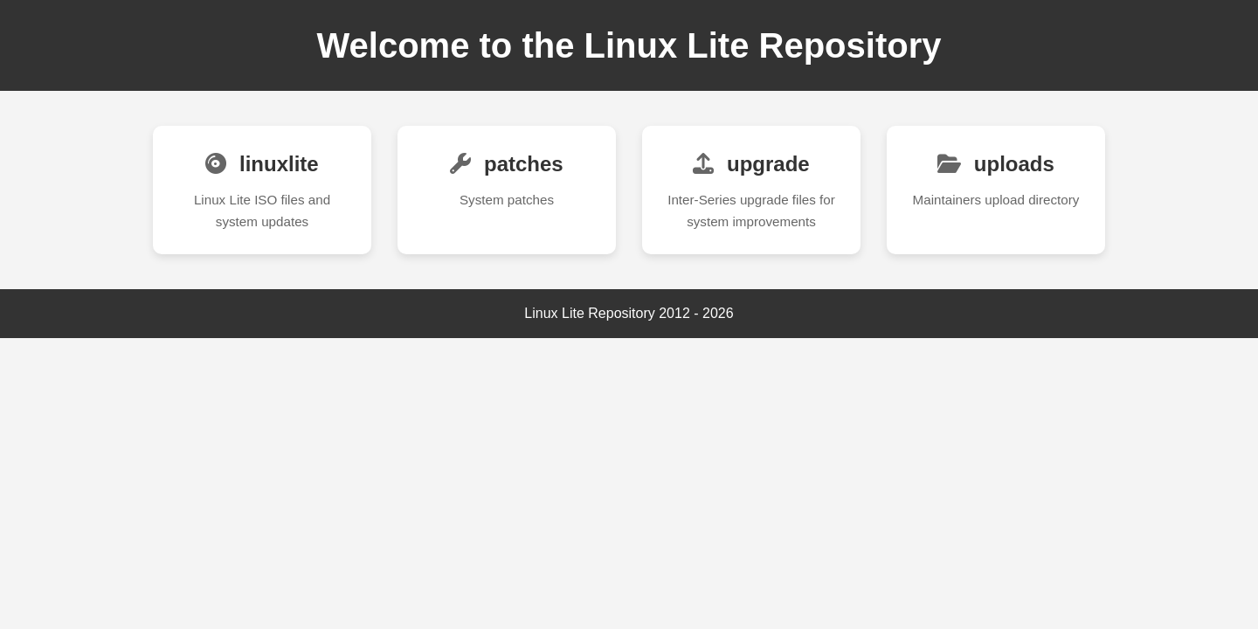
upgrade (751, 164)
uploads (995, 164)
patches (506, 164)
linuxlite (261, 164)
